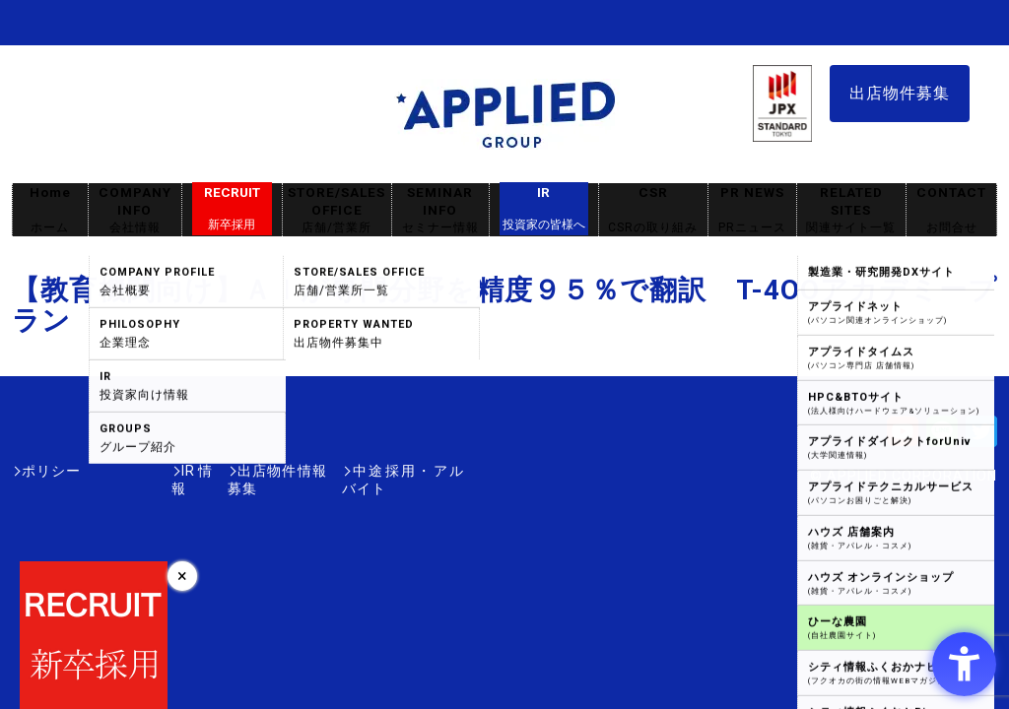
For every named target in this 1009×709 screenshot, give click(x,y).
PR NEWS (752, 210)
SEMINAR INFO (440, 210)
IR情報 (127, 471)
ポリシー (51, 471)
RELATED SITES (851, 210)
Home (50, 210)
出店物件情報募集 (232, 471)
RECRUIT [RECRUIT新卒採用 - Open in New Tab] (232, 208)
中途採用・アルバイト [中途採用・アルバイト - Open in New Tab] (390, 471)
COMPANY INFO (135, 210)
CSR (653, 210)
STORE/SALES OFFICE (337, 210)
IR (544, 208)
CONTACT (951, 210)
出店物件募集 (899, 93)
